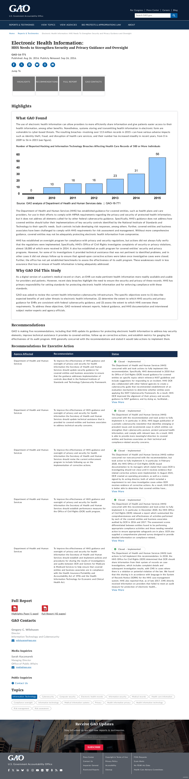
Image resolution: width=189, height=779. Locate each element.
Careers (166, 10)
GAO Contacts (93, 82)
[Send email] (53, 65)
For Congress (136, 10)
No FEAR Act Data (142, 765)
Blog (175, 10)
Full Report (70, 82)
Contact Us (20, 683)
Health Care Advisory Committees (148, 770)
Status (115, 354)
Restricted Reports (91, 770)
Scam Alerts (139, 761)
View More (118, 402)
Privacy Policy (111, 761)
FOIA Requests (140, 757)
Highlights (23, 82)
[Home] (36, 760)
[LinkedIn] (30, 65)
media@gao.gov (23, 667)
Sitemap (108, 770)
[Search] (153, 15)
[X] (22, 65)
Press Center (152, 10)
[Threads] (46, 65)
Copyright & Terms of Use (116, 757)
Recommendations (47, 82)
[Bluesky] (38, 65)
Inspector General (90, 765)
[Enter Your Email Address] (94, 737)
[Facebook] (15, 65)
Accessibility (110, 765)
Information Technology (24, 697)
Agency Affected (23, 354)
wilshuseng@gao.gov (26, 640)
